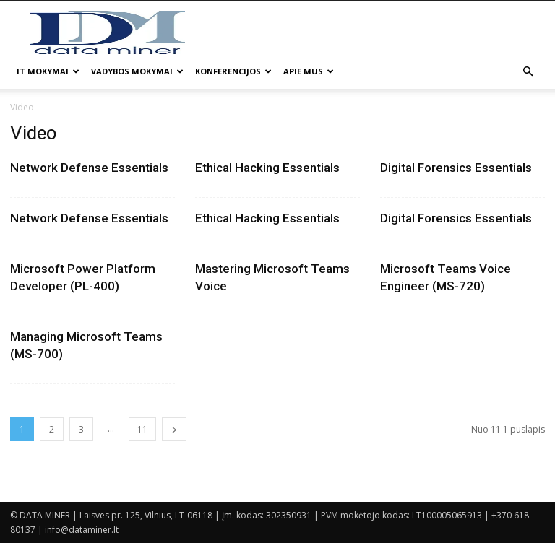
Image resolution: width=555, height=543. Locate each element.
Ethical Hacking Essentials (267, 167)
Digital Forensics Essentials (456, 167)
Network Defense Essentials (89, 167)
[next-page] (174, 429)
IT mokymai (48, 71)
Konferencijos (233, 71)
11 (142, 429)
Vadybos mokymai (137, 71)
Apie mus (308, 71)
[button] (527, 72)
